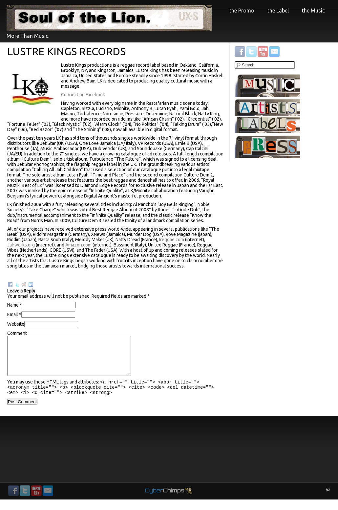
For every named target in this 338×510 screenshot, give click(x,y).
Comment (17, 333)
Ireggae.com (171, 239)
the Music (313, 10)
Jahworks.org (21, 244)
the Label (278, 10)
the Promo (242, 11)
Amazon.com (78, 244)
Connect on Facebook (83, 94)
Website (15, 324)
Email (12, 314)
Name (13, 305)
